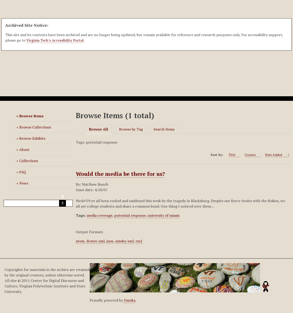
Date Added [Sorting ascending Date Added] (276, 154)
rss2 (139, 240)
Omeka (129, 300)
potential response (130, 215)
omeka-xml (124, 240)
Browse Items (31, 115)
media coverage (99, 215)
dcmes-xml (95, 240)
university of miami (163, 215)
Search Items (164, 129)
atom (80, 240)
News (23, 183)
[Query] (38, 203)
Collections (28, 160)
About (24, 149)
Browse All (98, 129)
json (109, 240)
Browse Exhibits (32, 138)
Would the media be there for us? (120, 173)
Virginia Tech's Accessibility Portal (55, 40)
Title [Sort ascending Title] (234, 154)
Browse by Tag (131, 129)
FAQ (22, 171)
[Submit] (62, 203)
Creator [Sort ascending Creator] (252, 154)
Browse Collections (35, 127)
